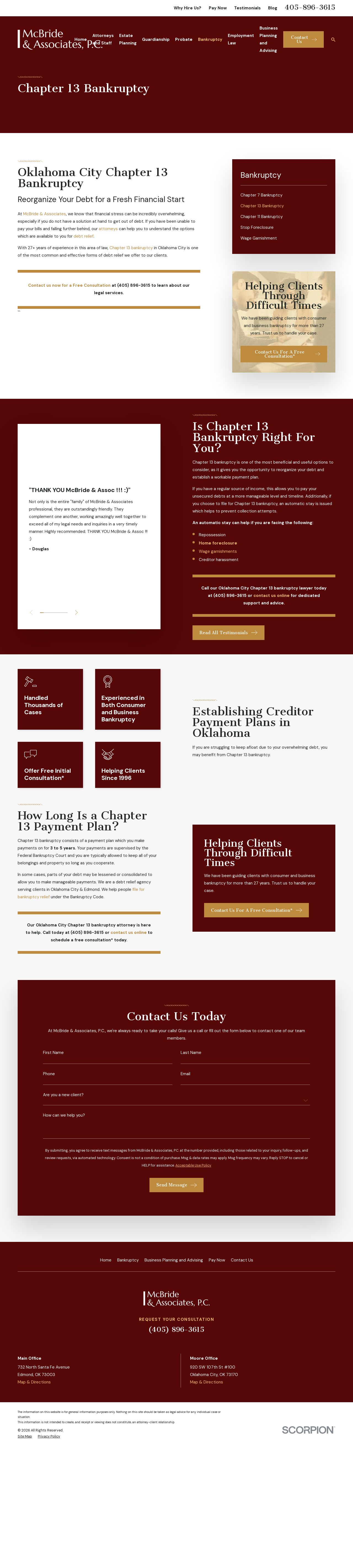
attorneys (109, 229)
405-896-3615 (310, 7)
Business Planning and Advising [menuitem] (269, 39)
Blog (272, 8)
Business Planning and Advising (174, 1260)
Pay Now (218, 8)
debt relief (83, 236)
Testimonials (247, 8)
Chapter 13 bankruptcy (131, 248)
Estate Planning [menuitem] (128, 39)
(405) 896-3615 (176, 1329)
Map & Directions (34, 1382)
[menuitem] (283, 195)
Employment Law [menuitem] (241, 39)
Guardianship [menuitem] (156, 39)
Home (105, 1260)
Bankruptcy (128, 1260)
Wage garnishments (224, 551)
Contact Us (242, 1260)
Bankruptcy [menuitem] (210, 39)
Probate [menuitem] (183, 39)
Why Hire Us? (187, 8)
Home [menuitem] (80, 39)
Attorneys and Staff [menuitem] (103, 39)
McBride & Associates (44, 214)
